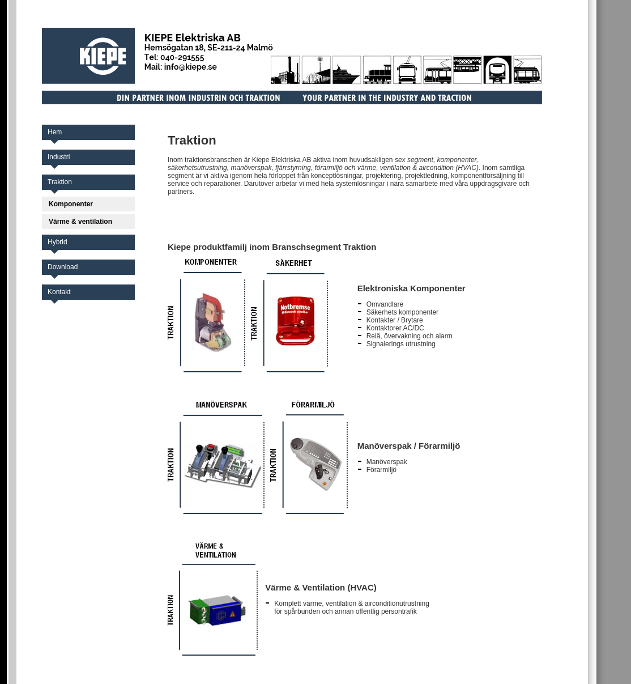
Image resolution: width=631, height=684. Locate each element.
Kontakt (59, 292)
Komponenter (71, 204)
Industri (59, 157)
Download (63, 267)
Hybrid (57, 242)
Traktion (60, 182)
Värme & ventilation (80, 222)
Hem (55, 132)
